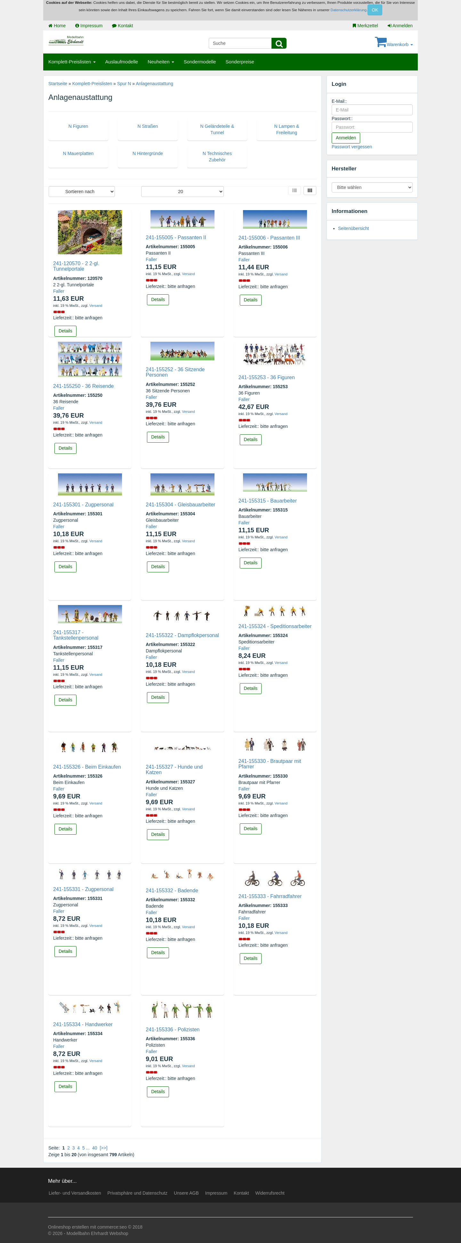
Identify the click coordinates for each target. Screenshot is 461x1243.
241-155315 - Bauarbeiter (268, 500)
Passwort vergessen (352, 146)
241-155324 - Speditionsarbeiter (275, 626)
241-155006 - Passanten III (269, 238)
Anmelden (400, 25)
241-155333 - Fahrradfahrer (270, 896)
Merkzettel (365, 25)
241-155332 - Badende (172, 890)
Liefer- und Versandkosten (75, 1193)
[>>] (103, 1147)
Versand (95, 305)
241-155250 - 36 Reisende (83, 386)
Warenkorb (394, 44)
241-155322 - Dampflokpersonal (182, 635)
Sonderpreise (240, 61)
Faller (58, 291)
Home (57, 25)
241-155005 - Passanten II (176, 237)
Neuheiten (161, 61)
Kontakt (122, 25)
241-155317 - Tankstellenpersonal (75, 635)
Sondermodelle (200, 61)
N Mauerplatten (78, 153)
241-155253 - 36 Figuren (267, 377)
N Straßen (148, 126)
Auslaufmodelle (121, 61)
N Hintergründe (148, 153)
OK (375, 9)
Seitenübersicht (353, 228)
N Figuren (78, 126)
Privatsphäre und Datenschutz (137, 1193)
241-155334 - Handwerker (83, 1024)
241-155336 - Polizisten (172, 1029)
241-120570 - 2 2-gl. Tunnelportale (76, 266)
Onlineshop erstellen (68, 1227)
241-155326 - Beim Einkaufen (87, 767)
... (88, 1147)
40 (94, 1147)
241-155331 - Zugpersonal (83, 889)
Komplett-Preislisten (72, 61)
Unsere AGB (186, 1193)
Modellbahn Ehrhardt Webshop (97, 1233)
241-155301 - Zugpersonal (83, 504)
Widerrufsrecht (270, 1193)
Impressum (88, 25)
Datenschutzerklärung (349, 10)
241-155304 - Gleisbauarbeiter (180, 504)
